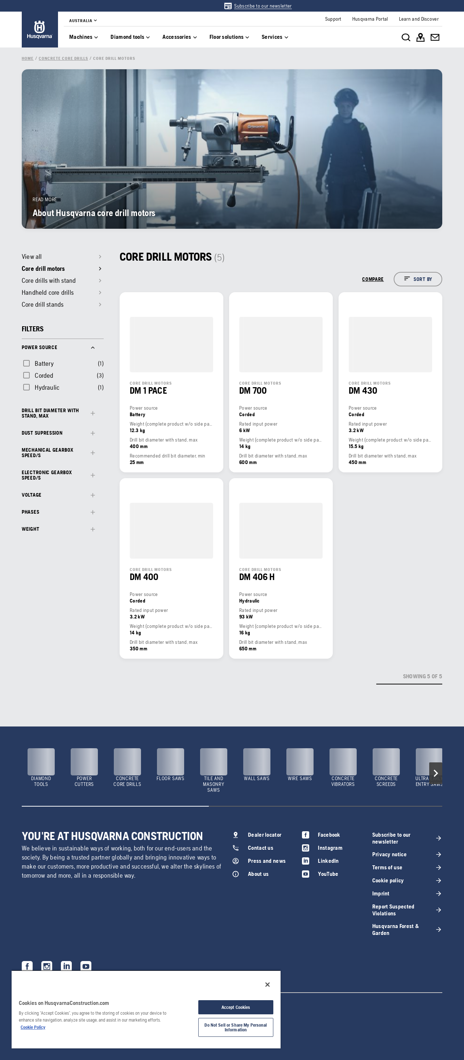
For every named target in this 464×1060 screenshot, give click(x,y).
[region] (146, 1009)
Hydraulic (47, 387)
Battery (44, 363)
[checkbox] (38, 363)
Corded (44, 375)
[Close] (268, 985)
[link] (257, 5)
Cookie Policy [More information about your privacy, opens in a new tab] (33, 1027)
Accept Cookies (235, 1007)
